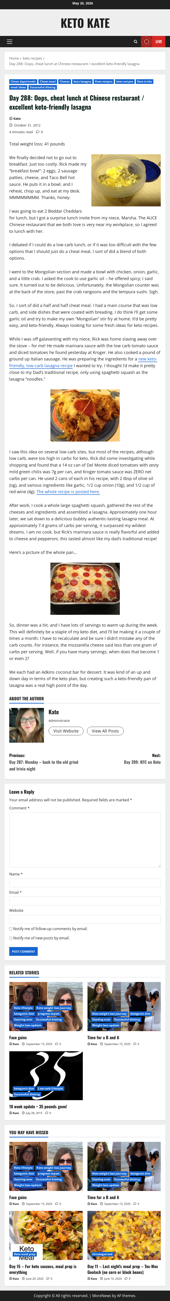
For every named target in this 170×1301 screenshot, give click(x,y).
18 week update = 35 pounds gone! (38, 1106)
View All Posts (105, 731)
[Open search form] (135, 41)
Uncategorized (102, 1254)
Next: (123, 758)
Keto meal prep (24, 1254)
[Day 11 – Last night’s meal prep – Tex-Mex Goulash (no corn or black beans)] (124, 1235)
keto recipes (124, 81)
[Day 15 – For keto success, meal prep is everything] (46, 1235)
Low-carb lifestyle (50, 1088)
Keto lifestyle (23, 1008)
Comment (19, 808)
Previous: (47, 762)
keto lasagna (82, 81)
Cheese (65, 81)
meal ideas (18, 87)
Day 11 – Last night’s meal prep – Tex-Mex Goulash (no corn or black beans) (122, 1269)
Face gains (18, 1037)
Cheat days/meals (23, 81)
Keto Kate (85, 22)
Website (16, 910)
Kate (17, 118)
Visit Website (66, 731)
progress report (48, 1014)
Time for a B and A (103, 1037)
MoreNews (101, 1295)
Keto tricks (144, 81)
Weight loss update (27, 1025)
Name (16, 874)
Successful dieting (43, 87)
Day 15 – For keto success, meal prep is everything (43, 1269)
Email (15, 892)
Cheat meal (48, 81)
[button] (10, 42)
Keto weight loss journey (54, 1008)
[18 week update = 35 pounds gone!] (46, 1075)
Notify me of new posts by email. (41, 938)
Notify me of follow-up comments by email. (50, 928)
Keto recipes (103, 81)
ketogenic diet (24, 1014)
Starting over (23, 1019)
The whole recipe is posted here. (68, 491)
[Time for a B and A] (124, 1006)
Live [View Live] (151, 41)
